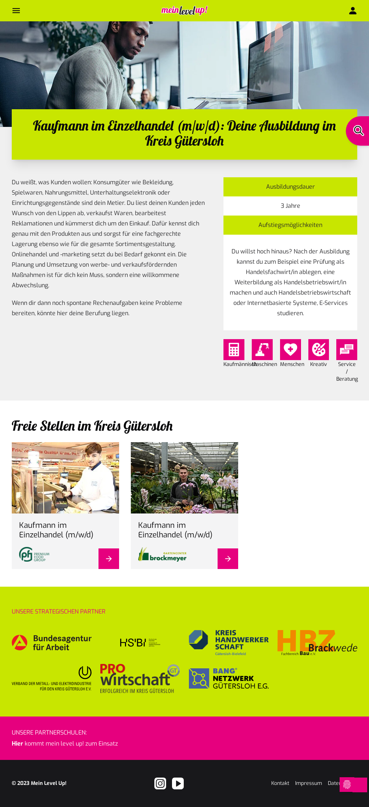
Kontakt (280, 783)
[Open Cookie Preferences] (344, 785)
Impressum (308, 783)
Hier (17, 743)
